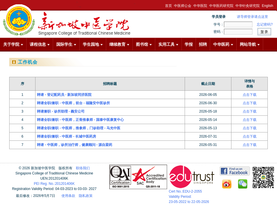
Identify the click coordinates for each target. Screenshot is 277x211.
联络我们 (83, 168)
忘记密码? (265, 24)
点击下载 (250, 95)
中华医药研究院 (221, 6)
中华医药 (223, 44)
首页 (168, 6)
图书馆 (144, 44)
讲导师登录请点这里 (252, 17)
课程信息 (40, 44)
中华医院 (200, 6)
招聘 (203, 44)
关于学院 (13, 44)
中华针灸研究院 (247, 6)
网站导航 (250, 44)
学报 (189, 44)
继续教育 (119, 44)
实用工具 (168, 44)
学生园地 (93, 44)
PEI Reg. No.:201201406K (54, 184)
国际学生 (66, 44)
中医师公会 (182, 6)
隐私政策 (86, 196)
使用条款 (68, 196)
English (267, 6)
